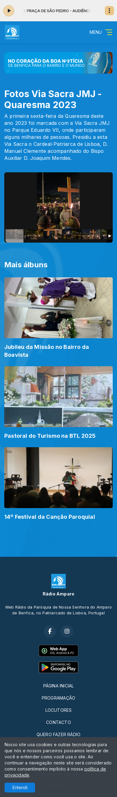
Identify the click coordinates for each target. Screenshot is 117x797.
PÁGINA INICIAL (58, 685)
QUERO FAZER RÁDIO (59, 734)
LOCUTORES (58, 710)
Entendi (19, 787)
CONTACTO (58, 722)
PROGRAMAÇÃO (58, 697)
